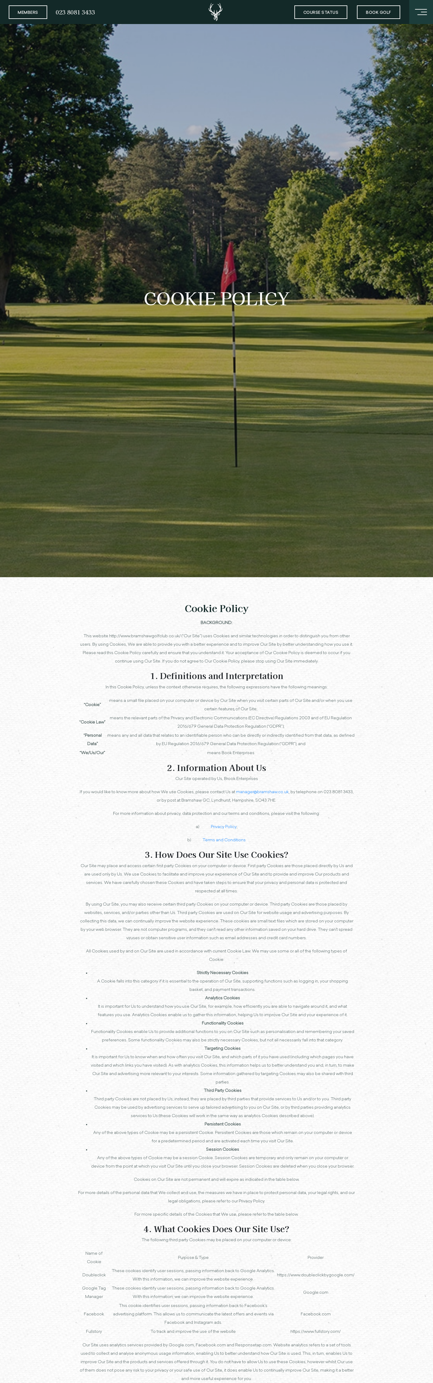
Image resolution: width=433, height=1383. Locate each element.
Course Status (321, 13)
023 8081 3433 (75, 12)
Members (28, 13)
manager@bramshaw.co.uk (262, 792)
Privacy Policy (224, 827)
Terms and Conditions (224, 840)
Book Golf (378, 13)
